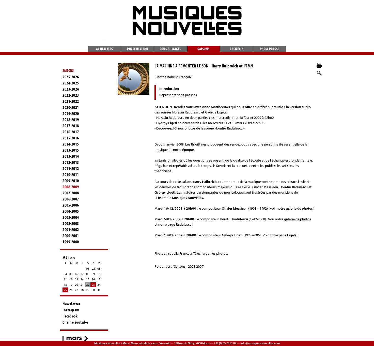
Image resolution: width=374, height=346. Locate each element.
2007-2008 (71, 193)
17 (98, 279)
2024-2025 (71, 83)
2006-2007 (71, 199)
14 (82, 279)
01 (87, 268)
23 (93, 284)
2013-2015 (71, 150)
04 (65, 274)
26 (70, 290)
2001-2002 (71, 229)
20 (76, 284)
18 (65, 284)
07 (82, 274)
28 (82, 290)
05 (70, 274)
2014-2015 (71, 144)
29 (87, 290)
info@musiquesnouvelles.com (260, 343)
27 (76, 290)
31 (98, 290)
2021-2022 (71, 101)
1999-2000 (71, 241)
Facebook (70, 316)
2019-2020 (71, 113)
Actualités (104, 48)
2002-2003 (71, 223)
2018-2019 (71, 119)
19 (70, 284)
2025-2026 (71, 77)
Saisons (203, 48)
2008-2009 (71, 186)
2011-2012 (71, 168)
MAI (66, 257)
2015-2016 (71, 138)
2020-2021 (71, 107)
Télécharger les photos (210, 253)
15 (87, 279)
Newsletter (71, 303)
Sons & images (170, 48)
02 (93, 268)
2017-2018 (71, 125)
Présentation (137, 48)
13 (76, 279)
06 (76, 274)
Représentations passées (178, 95)
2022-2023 (71, 95)
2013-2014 (71, 156)
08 (87, 274)
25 (65, 290)
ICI (175, 128)
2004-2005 (71, 211)
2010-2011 (71, 174)
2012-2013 (71, 162)
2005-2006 (71, 205)
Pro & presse (269, 48)
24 (98, 284)
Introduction (169, 88)
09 (93, 274)
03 (98, 268)
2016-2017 (71, 131)
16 (93, 279)
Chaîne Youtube (75, 322)
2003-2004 (71, 217)
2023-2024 (71, 89)
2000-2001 (71, 235)
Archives (237, 48)
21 (82, 284)
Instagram (71, 310)
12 (70, 279)
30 (93, 290)
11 (65, 279)
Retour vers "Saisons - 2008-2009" (179, 266)
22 (87, 284)
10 (98, 274)
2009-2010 (71, 180)
